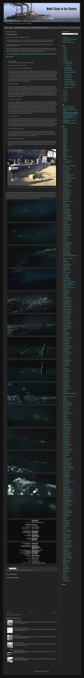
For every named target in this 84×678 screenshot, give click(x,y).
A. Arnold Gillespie (67, 161)
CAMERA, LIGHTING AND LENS (70, 39)
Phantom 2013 (67, 74)
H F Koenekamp (66, 311)
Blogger (47, 671)
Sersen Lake (65, 486)
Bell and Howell (66, 192)
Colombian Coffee (66, 234)
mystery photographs (67, 557)
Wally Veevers (66, 537)
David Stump (65, 249)
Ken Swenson (66, 370)
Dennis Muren (66, 252)
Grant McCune (66, 308)
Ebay (64, 270)
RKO (64, 456)
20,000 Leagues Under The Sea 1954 (21, 628)
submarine (65, 571)
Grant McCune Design (67, 309)
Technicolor (65, 508)
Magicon (64, 397)
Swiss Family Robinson (68, 501)
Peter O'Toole (66, 446)
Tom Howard (65, 523)
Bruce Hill (65, 207)
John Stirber (65, 362)
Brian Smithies (66, 204)
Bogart (64, 203)
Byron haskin (65, 213)
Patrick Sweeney (66, 433)
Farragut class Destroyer (68, 284)
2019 (64, 58)
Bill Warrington (66, 198)
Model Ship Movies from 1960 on (39, 27)
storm (64, 570)
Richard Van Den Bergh (68, 467)
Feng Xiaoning (66, 286)
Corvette (64, 237)
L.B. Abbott (65, 376)
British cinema (66, 206)
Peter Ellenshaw (66, 444)
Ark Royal (65, 182)
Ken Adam (65, 368)
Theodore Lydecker (67, 512)
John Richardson (66, 360)
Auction (64, 187)
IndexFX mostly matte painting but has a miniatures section (70, 116)
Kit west (64, 373)
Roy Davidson (66, 472)
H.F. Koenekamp (66, 312)
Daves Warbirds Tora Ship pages (69, 123)
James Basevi (66, 342)
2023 (64, 51)
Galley (64, 295)
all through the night (67, 546)
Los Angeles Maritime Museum (69, 393)
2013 (64, 97)
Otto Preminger (66, 428)
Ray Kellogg (65, 461)
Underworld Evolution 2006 (69, 70)
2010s (11, 570)
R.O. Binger (65, 455)
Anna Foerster (66, 179)
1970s (64, 141)
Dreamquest (65, 266)
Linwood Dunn (66, 387)
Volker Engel (65, 535)
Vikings (64, 532)
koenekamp (65, 551)
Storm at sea (65, 498)
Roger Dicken (66, 470)
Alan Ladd (65, 171)
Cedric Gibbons (66, 218)
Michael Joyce (66, 408)
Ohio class (65, 425)
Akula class (65, 170)
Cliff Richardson (66, 227)
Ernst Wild (65, 275)
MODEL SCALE (66, 37)
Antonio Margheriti (66, 181)
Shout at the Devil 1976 (18, 642)
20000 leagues (66, 150)
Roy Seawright (66, 475)
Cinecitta (65, 221)
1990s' (64, 148)
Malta (64, 399)
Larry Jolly (65, 379)
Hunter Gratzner (66, 328)
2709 (64, 158)
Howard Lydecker (66, 323)
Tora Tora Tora (66, 525)
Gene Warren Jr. (24, 570)
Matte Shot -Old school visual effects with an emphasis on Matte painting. (70, 113)
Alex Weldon (65, 173)
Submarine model (66, 500)
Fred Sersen (65, 292)
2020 (64, 56)
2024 (64, 49)
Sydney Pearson (66, 504)
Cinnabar (65, 223)
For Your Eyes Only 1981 (18, 657)
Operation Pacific (66, 427)
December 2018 (67, 61)
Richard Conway (66, 464)
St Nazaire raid (66, 495)
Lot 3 (64, 394)
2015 (64, 93)
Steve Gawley (66, 497)
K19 (64, 366)
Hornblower (65, 318)
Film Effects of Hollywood (68, 287)
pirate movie (65, 562)
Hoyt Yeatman (66, 325)
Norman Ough (66, 422)
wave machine (66, 577)
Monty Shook (65, 411)
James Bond (65, 343)
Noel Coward (65, 421)
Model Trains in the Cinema (68, 108)
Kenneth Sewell (30, 570)
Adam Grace (65, 167)
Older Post (55, 612)
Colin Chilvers (66, 232)
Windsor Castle (66, 543)
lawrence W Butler (66, 553)
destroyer (65, 548)
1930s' (64, 130)
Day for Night (65, 251)
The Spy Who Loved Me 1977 (70, 72)
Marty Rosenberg (66, 404)
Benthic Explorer (66, 193)
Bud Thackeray (66, 210)
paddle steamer (66, 560)
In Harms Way (66, 334)
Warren (64, 539)
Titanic (64, 517)
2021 (64, 55)
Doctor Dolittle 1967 (68, 68)
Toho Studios (65, 520)
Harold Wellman (66, 317)
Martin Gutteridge (66, 402)
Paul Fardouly (66, 436)
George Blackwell (66, 301)
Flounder (65, 289)
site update (65, 566)
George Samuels (66, 304)
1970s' (64, 142)
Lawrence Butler (66, 380)
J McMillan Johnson (67, 337)
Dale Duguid (65, 241)
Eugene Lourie (66, 280)
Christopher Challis (67, 220)
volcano (64, 576)
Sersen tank (65, 487)
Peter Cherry (65, 441)
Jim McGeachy (66, 348)
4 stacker (65, 159)
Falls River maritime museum (69, 281)
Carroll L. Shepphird (67, 215)
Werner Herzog (66, 542)
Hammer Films (66, 315)
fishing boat (65, 549)
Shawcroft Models (66, 489)
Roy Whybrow (66, 477)
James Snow (65, 345)
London (64, 390)
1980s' (64, 145)
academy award (66, 545)
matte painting (66, 554)
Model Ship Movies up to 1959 (22, 27)
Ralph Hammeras (66, 458)
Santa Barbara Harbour (68, 481)
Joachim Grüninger (67, 352)
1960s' (64, 139)
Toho (64, 518)
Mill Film (64, 410)
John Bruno (65, 356)
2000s (64, 151)
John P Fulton (66, 359)
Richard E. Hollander (67, 466)
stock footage (65, 568)
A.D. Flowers (65, 162)
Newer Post (8, 612)
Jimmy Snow (65, 351)
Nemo (64, 418)
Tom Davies (65, 522)
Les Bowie (65, 384)
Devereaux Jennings (67, 258)
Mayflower (65, 407)
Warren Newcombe (67, 540)
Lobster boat (65, 388)
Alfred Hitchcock (66, 176)
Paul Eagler (65, 435)
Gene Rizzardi (66, 297)
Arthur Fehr (65, 184)
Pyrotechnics (65, 452)
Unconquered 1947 (68, 79)
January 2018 (67, 67)
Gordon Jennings (66, 306)
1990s (64, 147)
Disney (64, 259)
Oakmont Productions (67, 424)
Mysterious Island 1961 (69, 87)
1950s (64, 134)
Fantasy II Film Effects (16, 570)
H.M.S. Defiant (66, 314)
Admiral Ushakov (66, 168)
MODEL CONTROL (67, 40)
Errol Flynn (65, 277)
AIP (64, 164)
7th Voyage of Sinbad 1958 (69, 83)
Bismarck (65, 199)
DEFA (64, 240)
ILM (64, 331)
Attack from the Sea (67, 185)
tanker (64, 574)
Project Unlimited (66, 450)
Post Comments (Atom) (16, 614)
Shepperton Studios (67, 491)
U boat (64, 528)
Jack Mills (65, 340)
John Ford (65, 357)
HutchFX (65, 329)
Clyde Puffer (65, 230)
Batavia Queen (66, 189)
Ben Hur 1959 (16, 635)
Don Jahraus (65, 263)
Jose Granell (65, 365)
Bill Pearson (65, 196)
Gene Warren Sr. (66, 300)
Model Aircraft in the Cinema (69, 106)
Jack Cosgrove (66, 339)
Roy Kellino (65, 473)
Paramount (65, 432)
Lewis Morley (65, 385)
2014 (64, 95)
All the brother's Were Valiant (69, 178)
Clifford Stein (65, 229)
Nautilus (64, 415)
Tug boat (65, 526)
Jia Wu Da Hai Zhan (67, 346)
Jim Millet (65, 349)
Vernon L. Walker (66, 531)
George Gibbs (66, 303)
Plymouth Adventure (67, 449)
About (11, 27)
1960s (64, 137)
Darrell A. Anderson (67, 243)
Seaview (64, 484)
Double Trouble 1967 (68, 76)
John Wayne (65, 363)
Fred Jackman (66, 290)
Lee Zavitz (65, 382)
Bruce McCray (66, 209)
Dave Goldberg (66, 244)
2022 (64, 53)
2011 (64, 101)
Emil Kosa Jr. (65, 273)
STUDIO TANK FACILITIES (68, 42)
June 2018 (66, 65)
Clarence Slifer (66, 224)
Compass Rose (66, 235)
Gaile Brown (65, 294)
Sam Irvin (65, 478)
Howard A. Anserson (67, 321)
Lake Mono (65, 377)
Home (6, 27)
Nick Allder (65, 419)
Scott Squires (65, 483)
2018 (64, 60)
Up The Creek (66, 529)
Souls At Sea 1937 (68, 77)
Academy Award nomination (68, 165)
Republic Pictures (66, 463)
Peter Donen (65, 442)
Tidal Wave (65, 514)
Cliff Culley (65, 226)
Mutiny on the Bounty (67, 413)
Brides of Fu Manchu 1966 (69, 81)
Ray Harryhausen (66, 459)
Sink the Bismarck (66, 492)
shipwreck (65, 565)
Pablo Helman (66, 430)
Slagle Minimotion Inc (67, 494)
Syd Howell (65, 503)
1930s (64, 128)
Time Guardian (66, 515)
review (64, 563)
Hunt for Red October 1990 (18, 650)
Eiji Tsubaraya (66, 272)
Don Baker (65, 261)
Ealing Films (65, 267)
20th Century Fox (66, 156)
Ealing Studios (66, 269)
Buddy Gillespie (66, 212)
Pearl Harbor (65, 438)
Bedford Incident (66, 190)
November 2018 (67, 63)
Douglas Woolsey (66, 264)
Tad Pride (65, 506)
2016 (64, 92)
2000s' (64, 153)
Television (65, 509)
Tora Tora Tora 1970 (17, 620)
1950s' (64, 136)
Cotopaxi (65, 238)
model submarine (66, 556)
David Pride (65, 246)
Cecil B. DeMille (66, 217)
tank (64, 573)
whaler (64, 579)
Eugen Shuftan (66, 278)
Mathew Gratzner (66, 405)
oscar (64, 559)
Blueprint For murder (67, 201)
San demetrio (65, 480)
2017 (64, 90)
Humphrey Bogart (66, 326)
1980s (64, 144)
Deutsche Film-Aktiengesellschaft (70, 255)
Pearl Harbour (66, 439)
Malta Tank (65, 401)
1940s (64, 131)
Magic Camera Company (68, 396)
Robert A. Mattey (66, 469)
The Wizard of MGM (67, 511)
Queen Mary (65, 453)
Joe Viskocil (65, 354)
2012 (64, 99)
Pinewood (65, 447)
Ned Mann (65, 416)
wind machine (66, 580)
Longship (65, 391)
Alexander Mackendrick (68, 175)
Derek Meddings (66, 254)
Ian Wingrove (65, 332)
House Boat (65, 320)
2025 (64, 47)
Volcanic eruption (66, 534)
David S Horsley (66, 248)
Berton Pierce (66, 195)
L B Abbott (65, 374)
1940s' (64, 133)
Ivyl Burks (65, 335)
